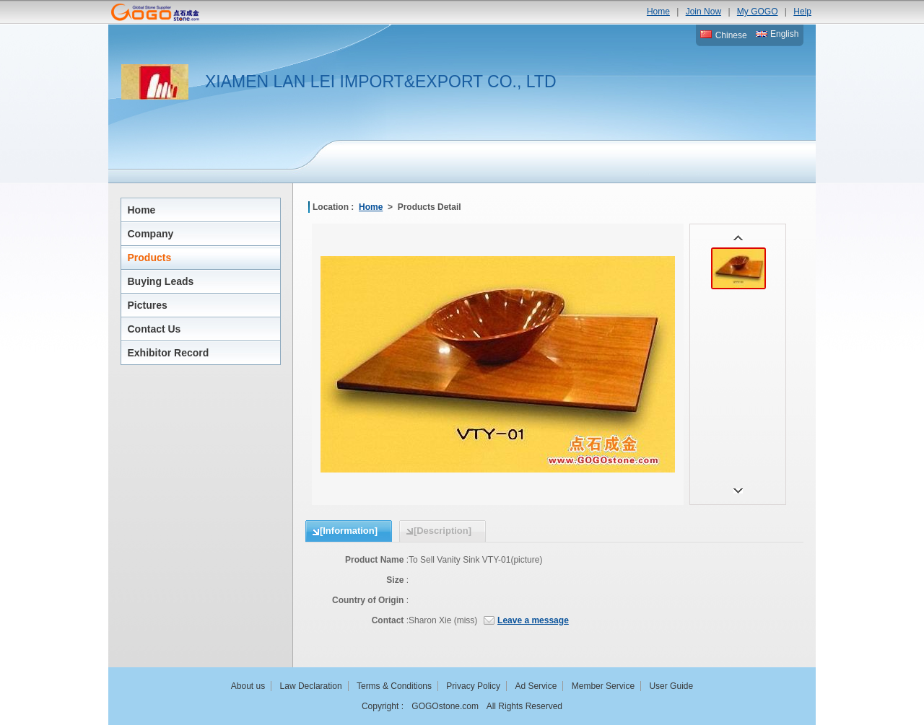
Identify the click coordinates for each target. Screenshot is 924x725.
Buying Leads (161, 281)
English (777, 34)
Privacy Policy (473, 686)
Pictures (147, 305)
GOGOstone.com (445, 706)
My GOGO (757, 11)
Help (802, 11)
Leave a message (533, 620)
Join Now (703, 11)
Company (151, 234)
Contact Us (154, 329)
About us (248, 686)
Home (658, 11)
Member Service (603, 686)
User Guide (671, 686)
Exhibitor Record (168, 353)
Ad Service (536, 686)
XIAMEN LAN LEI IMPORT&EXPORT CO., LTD (381, 81)
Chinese (723, 35)
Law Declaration (311, 686)
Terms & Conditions (394, 686)
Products (150, 257)
